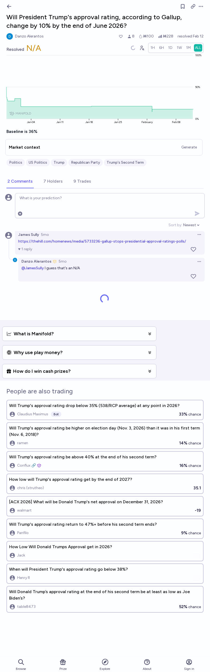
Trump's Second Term (125, 162)
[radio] (152, 48)
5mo (45, 234)
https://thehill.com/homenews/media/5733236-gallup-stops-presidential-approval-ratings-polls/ (102, 241)
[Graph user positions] (141, 48)
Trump (59, 162)
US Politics (38, 162)
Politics (15, 162)
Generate (189, 147)
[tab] (20, 181)
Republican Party (85, 162)
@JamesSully (32, 268)
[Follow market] (182, 6)
